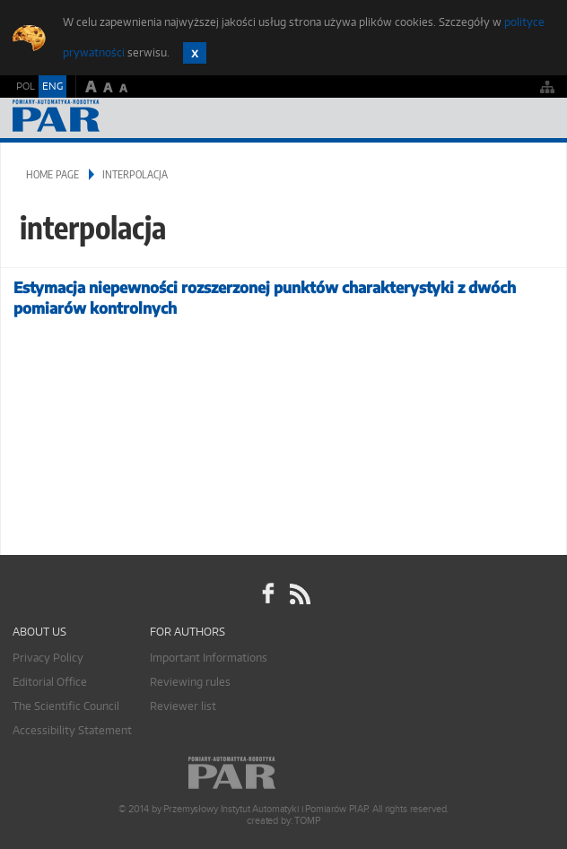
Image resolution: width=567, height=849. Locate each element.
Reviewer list (183, 706)
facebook (268, 593)
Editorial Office (50, 682)
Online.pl (283, 773)
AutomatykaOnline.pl (109, 118)
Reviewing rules (190, 682)
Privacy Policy (48, 657)
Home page (52, 174)
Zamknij (194, 53)
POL (25, 86)
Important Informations (208, 657)
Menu (536, 118)
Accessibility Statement (72, 730)
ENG (52, 86)
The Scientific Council (66, 706)
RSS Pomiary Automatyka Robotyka (298, 593)
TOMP (306, 821)
